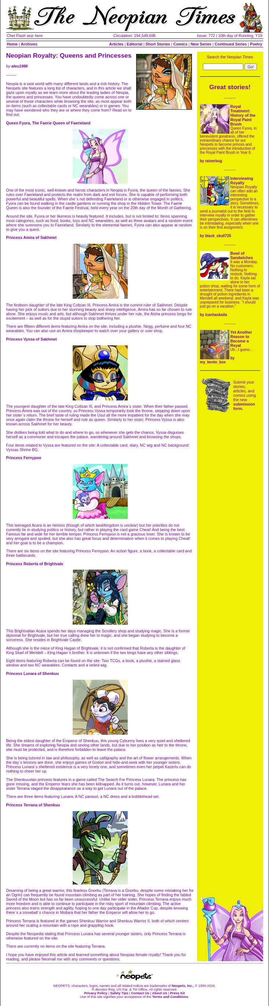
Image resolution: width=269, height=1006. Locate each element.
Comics (180, 44)
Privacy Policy (95, 993)
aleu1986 (19, 66)
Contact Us (140, 993)
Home (12, 44)
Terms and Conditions (170, 997)
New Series (200, 44)
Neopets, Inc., (183, 986)
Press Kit (177, 993)
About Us (159, 993)
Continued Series (231, 44)
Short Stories (158, 44)
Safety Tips (119, 993)
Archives (29, 44)
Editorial (134, 44)
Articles (116, 44)
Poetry (256, 44)
